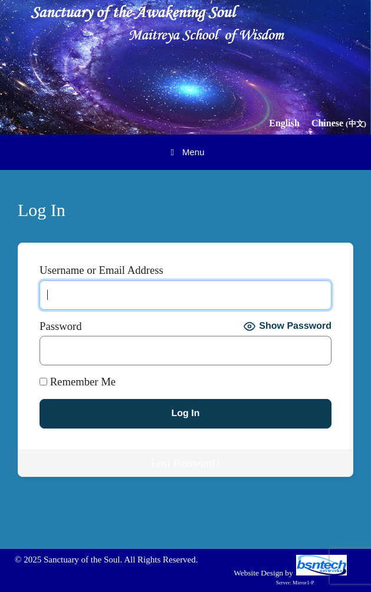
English (284, 123)
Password (61, 326)
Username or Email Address (101, 270)
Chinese (338, 123)
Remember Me (78, 382)
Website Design (258, 572)
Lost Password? (186, 463)
